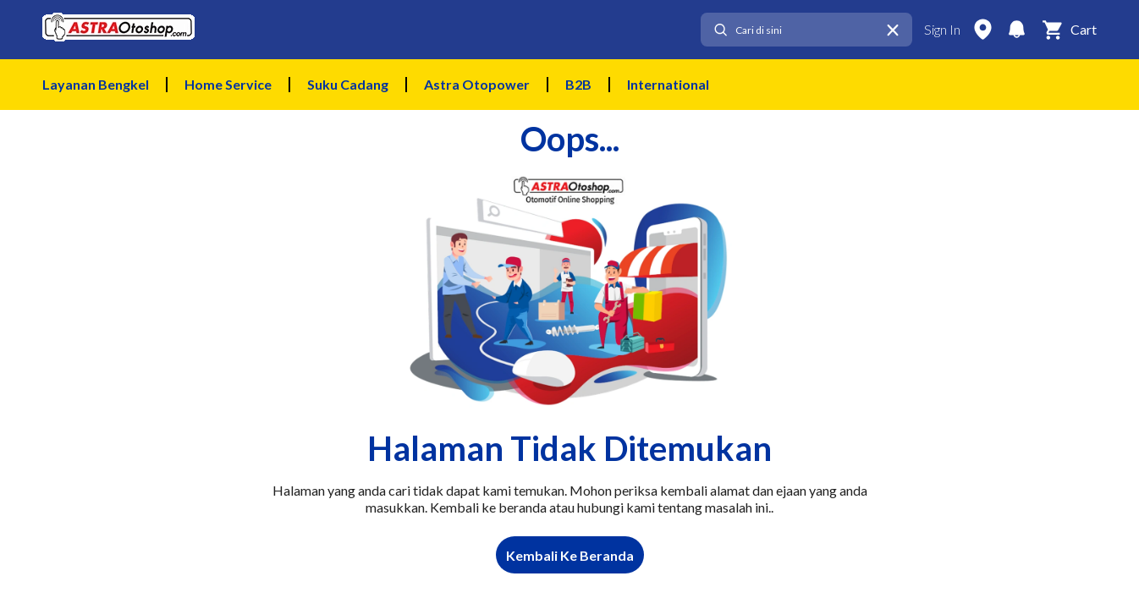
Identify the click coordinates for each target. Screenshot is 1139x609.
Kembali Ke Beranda (570, 555)
